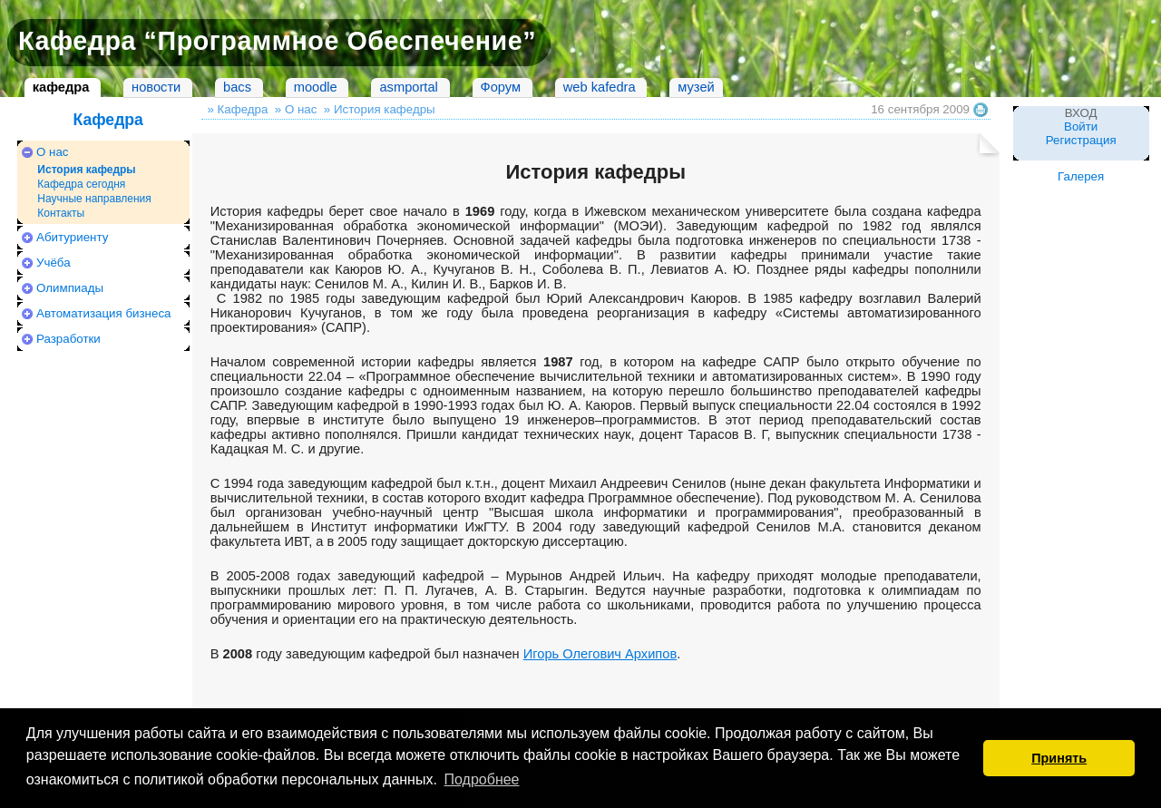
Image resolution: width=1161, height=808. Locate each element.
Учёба (53, 262)
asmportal (408, 87)
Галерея (1081, 176)
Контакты (60, 213)
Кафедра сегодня (81, 184)
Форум (501, 87)
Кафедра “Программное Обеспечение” (277, 40)
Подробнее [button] (482, 779)
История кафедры (86, 169)
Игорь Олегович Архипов (600, 654)
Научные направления (94, 198)
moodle (315, 87)
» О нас (296, 109)
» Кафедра (237, 109)
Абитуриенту (72, 237)
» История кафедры (379, 109)
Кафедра (107, 120)
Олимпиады (69, 288)
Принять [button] (1059, 758)
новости (156, 87)
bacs (237, 87)
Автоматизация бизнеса (103, 313)
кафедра (61, 87)
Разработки (68, 339)
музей (696, 87)
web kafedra (599, 87)
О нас (52, 152)
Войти (1081, 126)
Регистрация (1081, 140)
